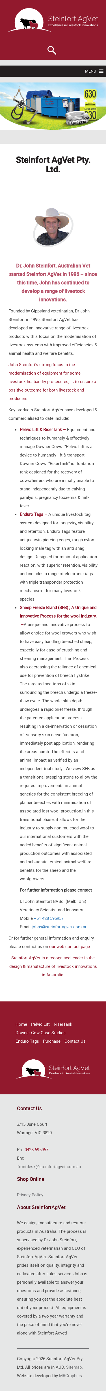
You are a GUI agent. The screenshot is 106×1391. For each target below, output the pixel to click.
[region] (53, 106)
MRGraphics (70, 1375)
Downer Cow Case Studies (41, 1032)
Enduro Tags (27, 1041)
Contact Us (75, 1041)
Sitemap (74, 1367)
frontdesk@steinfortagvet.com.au (49, 1166)
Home (21, 1024)
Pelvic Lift (40, 1024)
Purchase (51, 1041)
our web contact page (69, 946)
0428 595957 (36, 1149)
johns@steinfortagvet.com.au (59, 926)
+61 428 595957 (49, 918)
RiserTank (63, 1024)
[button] (90, 71)
